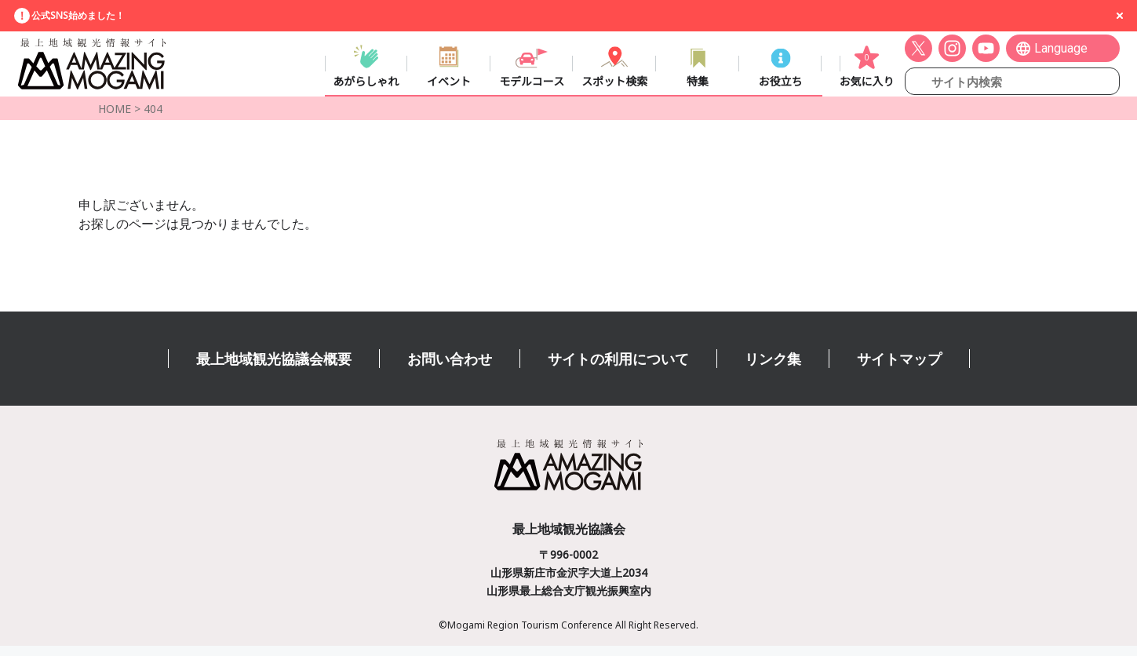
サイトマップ (899, 368)
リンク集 (773, 368)
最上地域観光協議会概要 (274, 368)
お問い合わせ (449, 368)
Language (1061, 52)
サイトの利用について (618, 368)
